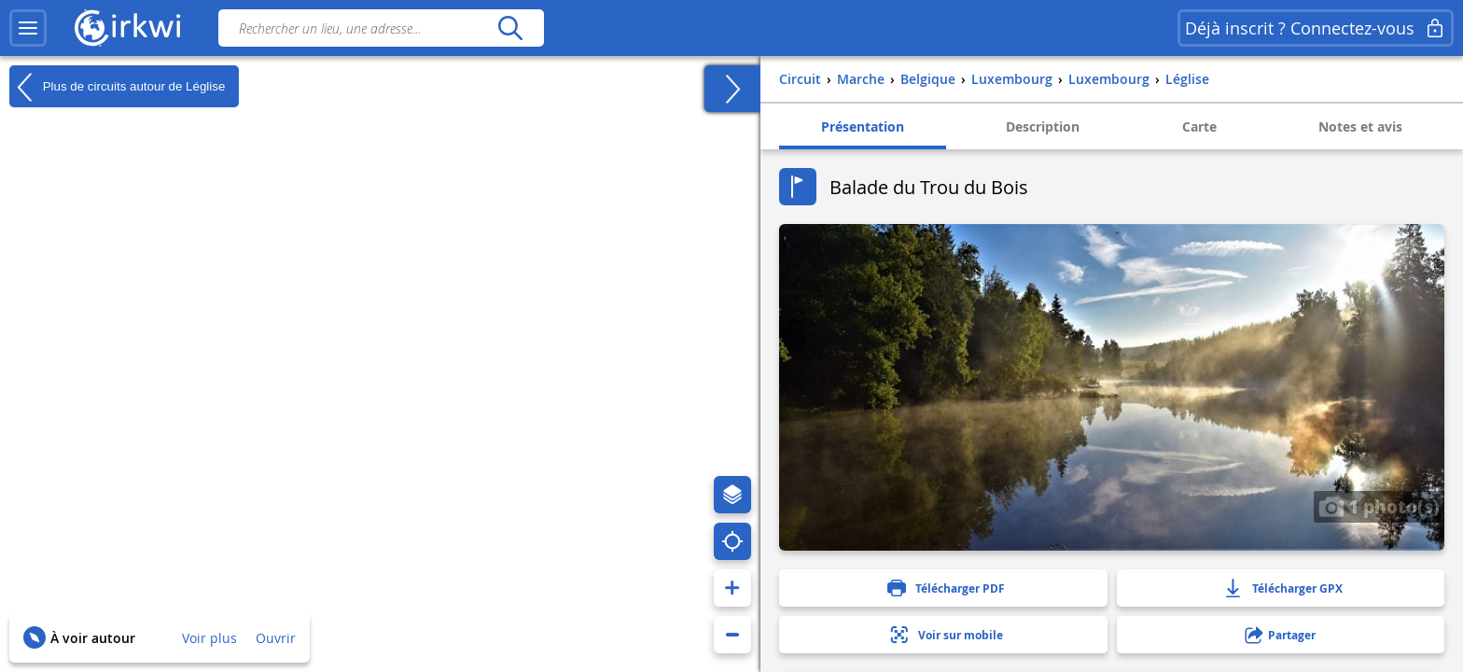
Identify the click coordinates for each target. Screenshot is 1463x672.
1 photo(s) (1379, 506)
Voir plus (209, 638)
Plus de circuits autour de (117, 87)
